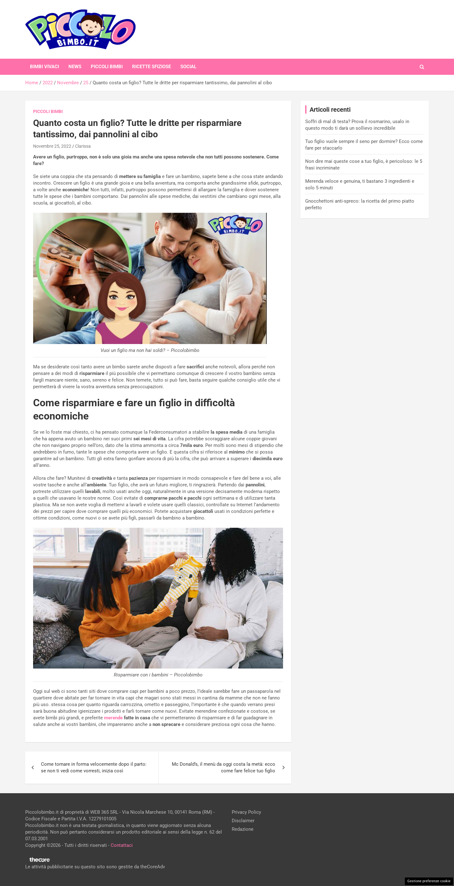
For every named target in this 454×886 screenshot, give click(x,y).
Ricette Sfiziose (151, 66)
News (74, 66)
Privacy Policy (246, 812)
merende (113, 718)
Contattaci (122, 845)
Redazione (242, 829)
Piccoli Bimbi (107, 66)
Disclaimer (243, 821)
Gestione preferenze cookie (429, 881)
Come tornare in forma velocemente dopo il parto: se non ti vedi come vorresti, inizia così (94, 767)
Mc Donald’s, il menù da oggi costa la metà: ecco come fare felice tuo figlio (223, 767)
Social (188, 66)
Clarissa (83, 146)
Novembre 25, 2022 (52, 146)
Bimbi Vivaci (44, 66)
